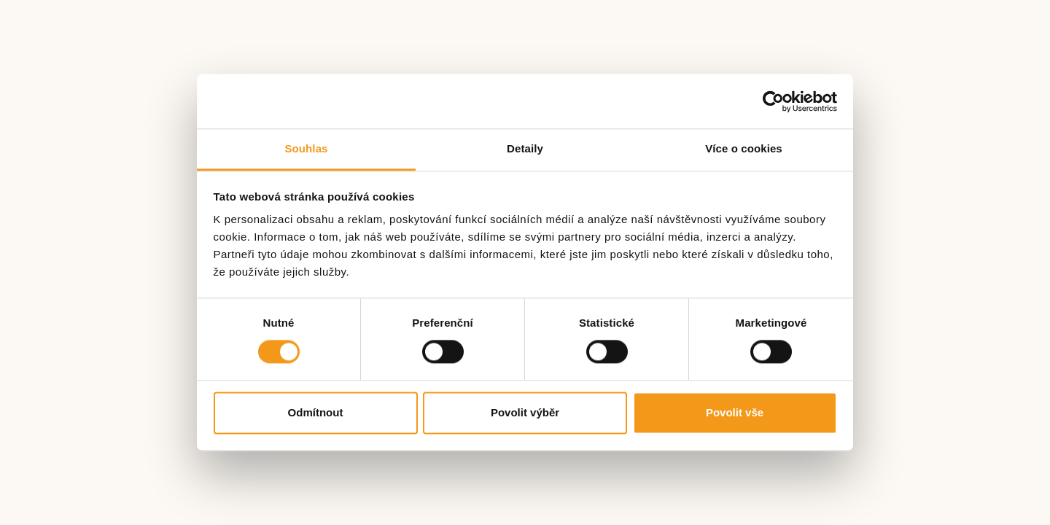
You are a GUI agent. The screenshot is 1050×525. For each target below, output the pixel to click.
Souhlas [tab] (305, 148)
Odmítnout (315, 412)
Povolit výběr (525, 412)
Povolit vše (734, 412)
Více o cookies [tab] (743, 148)
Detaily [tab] (525, 148)
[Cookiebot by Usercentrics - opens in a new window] (773, 101)
